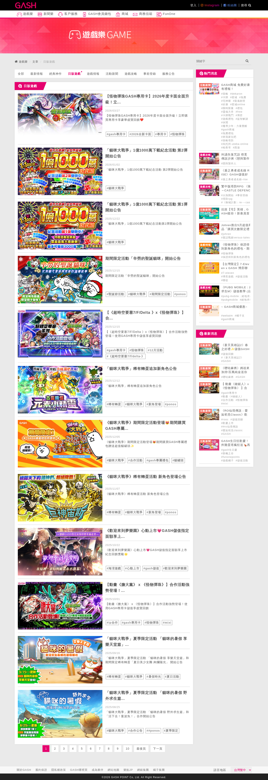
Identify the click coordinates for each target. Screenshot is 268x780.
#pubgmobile (230, 299)
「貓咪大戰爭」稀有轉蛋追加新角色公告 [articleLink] (141, 368)
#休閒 (224, 122)
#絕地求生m (247, 299)
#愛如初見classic (232, 430)
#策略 (225, 93)
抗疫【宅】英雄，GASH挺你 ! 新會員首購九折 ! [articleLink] (235, 213)
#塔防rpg (227, 198)
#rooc (225, 419)
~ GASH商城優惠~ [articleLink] (234, 306)
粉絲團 (230, 5)
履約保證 (41, 769)
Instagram (210, 5)
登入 (193, 5)
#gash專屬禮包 (158, 460)
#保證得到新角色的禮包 (235, 257)
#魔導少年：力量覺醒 (234, 126)
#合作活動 (135, 460)
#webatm (227, 315)
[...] (219, 61)
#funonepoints (230, 457)
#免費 (242, 97)
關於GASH (24, 769)
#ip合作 (112, 622)
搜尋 (246, 5)
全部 (21, 73)
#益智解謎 (242, 118)
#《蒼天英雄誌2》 (232, 357)
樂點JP (128, 769)
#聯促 (224, 280)
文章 (35, 61)
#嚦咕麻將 (228, 377)
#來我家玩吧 (229, 136)
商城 (121, 14)
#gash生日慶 (229, 449)
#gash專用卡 (116, 134)
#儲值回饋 (227, 354)
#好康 (225, 104)
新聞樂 (45, 14)
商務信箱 (142, 14)
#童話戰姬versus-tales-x (236, 237)
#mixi (167, 622)
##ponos (153, 730)
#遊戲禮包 (228, 118)
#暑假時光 (154, 676)
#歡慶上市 (227, 423)
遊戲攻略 (131, 73)
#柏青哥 (226, 147)
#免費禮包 (227, 133)
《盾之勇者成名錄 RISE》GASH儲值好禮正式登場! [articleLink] (235, 174)
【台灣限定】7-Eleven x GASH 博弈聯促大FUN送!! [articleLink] (235, 268)
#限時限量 (228, 108)
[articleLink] (60, 117)
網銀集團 (143, 769)
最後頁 (141, 748)
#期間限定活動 (160, 294)
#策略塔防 (227, 140)
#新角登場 (154, 403)
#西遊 (236, 147)
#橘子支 (240, 315)
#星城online (237, 104)
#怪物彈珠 (178, 134)
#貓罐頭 (178, 460)
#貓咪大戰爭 (115, 188)
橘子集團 (159, 769)
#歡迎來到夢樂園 (175, 568)
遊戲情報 (93, 73)
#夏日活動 (172, 676)
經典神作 (55, 73)
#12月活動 (155, 350)
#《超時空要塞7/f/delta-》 (126, 356)
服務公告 (168, 73)
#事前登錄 (242, 195)
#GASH (226, 361)
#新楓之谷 (227, 453)
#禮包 (239, 108)
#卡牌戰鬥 (228, 115)
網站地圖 (113, 769)
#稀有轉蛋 (114, 403)
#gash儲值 (151, 568)
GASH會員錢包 (96, 14)
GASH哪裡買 (79, 769)
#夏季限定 (171, 730)
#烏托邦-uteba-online (235, 144)
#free (239, 111)
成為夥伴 (97, 769)
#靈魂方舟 (228, 111)
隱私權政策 (58, 769)
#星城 (234, 97)
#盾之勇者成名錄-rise (234, 179)
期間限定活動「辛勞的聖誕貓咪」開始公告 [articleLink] (143, 258)
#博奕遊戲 (228, 276)
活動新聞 (112, 73)
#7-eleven (227, 273)
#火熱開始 (228, 195)
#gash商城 (228, 129)
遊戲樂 (25, 14)
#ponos (180, 294)
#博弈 (239, 115)
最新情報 (36, 73)
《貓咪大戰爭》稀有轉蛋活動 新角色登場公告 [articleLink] (145, 476)
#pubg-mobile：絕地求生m (238, 296)
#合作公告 (135, 730)
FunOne (166, 14)
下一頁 (157, 748)
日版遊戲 (75, 73)
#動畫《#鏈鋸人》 (232, 396)
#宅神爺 (226, 100)
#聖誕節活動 (115, 294)
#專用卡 (161, 134)
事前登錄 (149, 73)
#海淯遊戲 (114, 568)
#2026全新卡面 (140, 134)
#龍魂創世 (239, 100)
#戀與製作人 (229, 163)
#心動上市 (132, 568)
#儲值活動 (242, 276)
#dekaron (236, 93)
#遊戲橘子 (228, 460)
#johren (226, 234)
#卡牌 (225, 97)
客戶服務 (67, 14)
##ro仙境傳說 (229, 426)
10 (128, 748)
